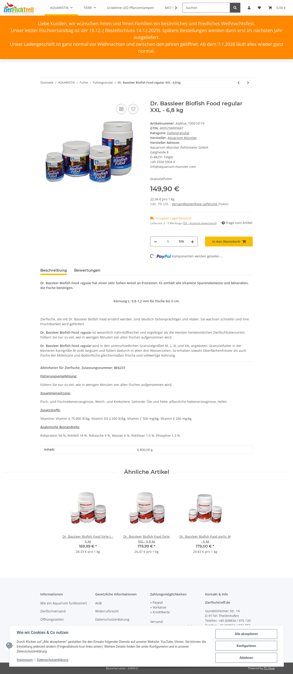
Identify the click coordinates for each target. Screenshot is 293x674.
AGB (98, 603)
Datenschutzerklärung (112, 619)
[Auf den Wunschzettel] (133, 109)
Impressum (25, 660)
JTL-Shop (269, 668)
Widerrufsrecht (107, 611)
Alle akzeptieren (246, 634)
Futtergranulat (178, 133)
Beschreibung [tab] (53, 270)
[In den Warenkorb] (44, 97)
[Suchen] (206, 8)
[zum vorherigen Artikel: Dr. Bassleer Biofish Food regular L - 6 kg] (238, 82)
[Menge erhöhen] (192, 241)
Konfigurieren (246, 646)
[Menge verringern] (155, 241)
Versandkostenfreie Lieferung (195, 204)
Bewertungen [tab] (87, 270)
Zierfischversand (53, 611)
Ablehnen (246, 658)
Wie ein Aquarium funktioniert (63, 603)
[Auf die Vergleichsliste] (121, 109)
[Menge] (168, 241)
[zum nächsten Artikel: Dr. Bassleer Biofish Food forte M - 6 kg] (248, 82)
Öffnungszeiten (52, 619)
